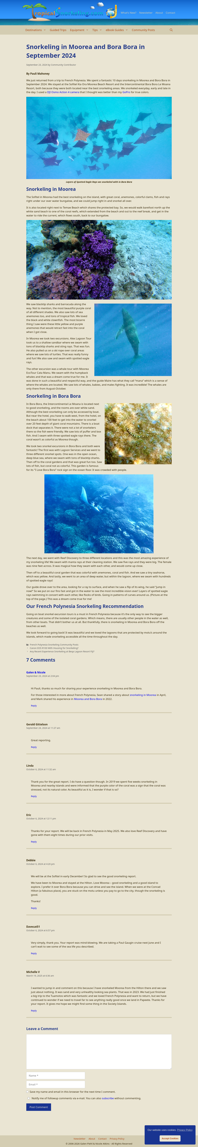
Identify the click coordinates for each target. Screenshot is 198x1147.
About (159, 12)
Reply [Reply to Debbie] (34, 908)
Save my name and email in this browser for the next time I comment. (73, 1091)
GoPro (126, 92)
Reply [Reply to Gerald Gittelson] (34, 747)
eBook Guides (118, 30)
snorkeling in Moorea (143, 695)
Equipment (80, 30)
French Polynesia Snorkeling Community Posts (54, 644)
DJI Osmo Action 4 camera (63, 92)
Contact (170, 12)
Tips (98, 30)
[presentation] (49, 1122)
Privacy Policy (117, 1138)
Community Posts (143, 30)
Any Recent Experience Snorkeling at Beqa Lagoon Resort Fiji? (62, 651)
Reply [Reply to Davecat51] (34, 953)
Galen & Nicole (35, 672)
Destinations (36, 30)
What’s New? (128, 12)
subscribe (108, 1098)
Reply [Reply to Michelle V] (34, 1010)
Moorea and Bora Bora (88, 699)
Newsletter (146, 12)
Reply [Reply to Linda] (34, 796)
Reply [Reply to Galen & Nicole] (34, 705)
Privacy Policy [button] (185, 1130)
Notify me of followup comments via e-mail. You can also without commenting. (83, 1098)
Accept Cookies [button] (170, 1138)
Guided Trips (58, 30)
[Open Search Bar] (171, 30)
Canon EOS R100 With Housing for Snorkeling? (54, 648)
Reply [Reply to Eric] (34, 841)
